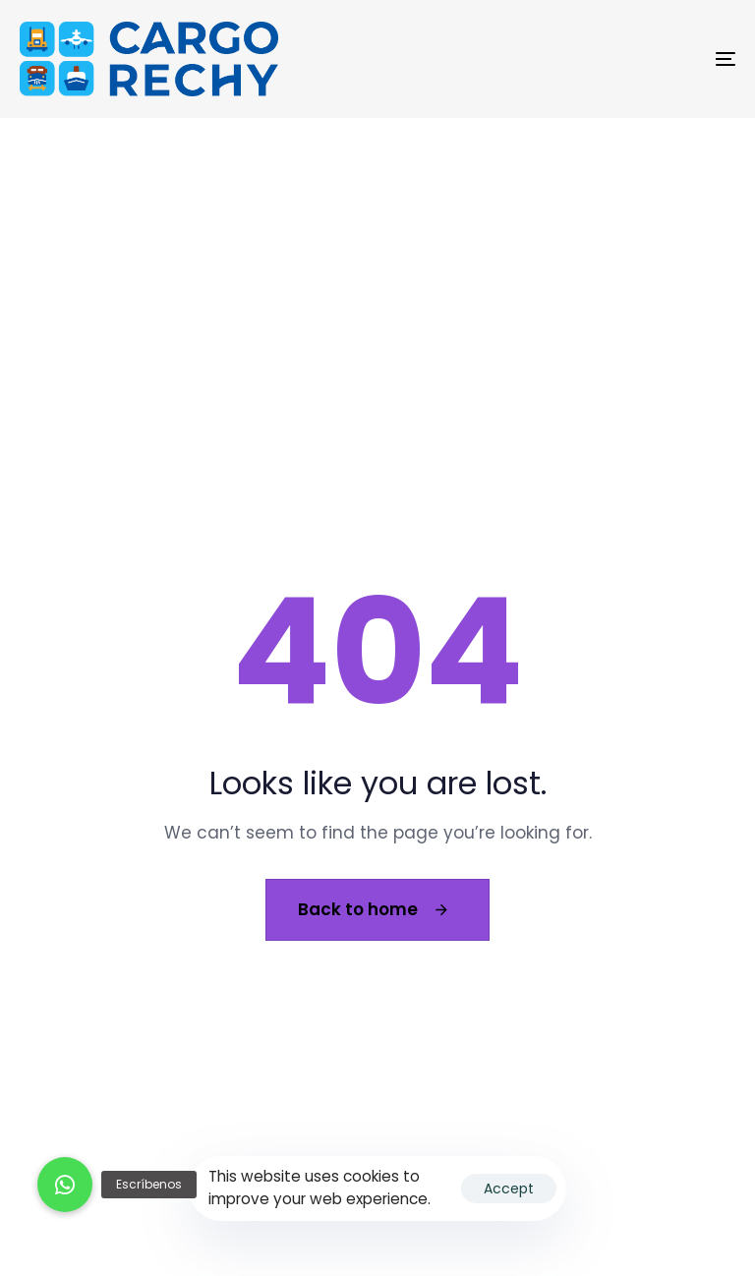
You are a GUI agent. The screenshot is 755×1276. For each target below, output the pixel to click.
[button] (64, 1184)
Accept (509, 1188)
